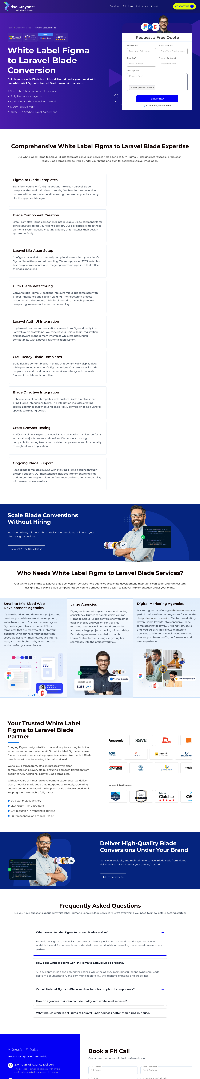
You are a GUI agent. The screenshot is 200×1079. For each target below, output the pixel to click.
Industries (142, 6)
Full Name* (132, 45)
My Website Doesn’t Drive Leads (103, 1017)
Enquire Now (157, 99)
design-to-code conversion (165, 443)
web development (181, 435)
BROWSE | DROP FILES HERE (104, 949)
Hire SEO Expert (179, 1022)
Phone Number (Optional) (154, 908)
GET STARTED (162, 996)
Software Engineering (143, 1017)
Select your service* (99, 919)
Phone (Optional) (167, 58)
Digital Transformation (143, 1032)
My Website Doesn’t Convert (101, 1027)
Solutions (128, 6)
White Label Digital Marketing (52, 1018)
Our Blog (12, 1022)
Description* (133, 70)
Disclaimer (101, 1075)
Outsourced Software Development (56, 1042)
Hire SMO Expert (180, 1027)
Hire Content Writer (181, 1037)
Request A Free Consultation (26, 373)
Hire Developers (179, 1017)
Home (11, 28)
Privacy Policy (88, 1075)
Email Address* (166, 45)
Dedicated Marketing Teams (51, 1032)
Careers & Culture (17, 1042)
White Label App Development (53, 1027)
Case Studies (15, 1037)
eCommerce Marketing (144, 1037)
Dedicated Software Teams (51, 1037)
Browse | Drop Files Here (142, 87)
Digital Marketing (141, 1027)
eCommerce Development (146, 1022)
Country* (131, 58)
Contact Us (182, 6)
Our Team (13, 1027)
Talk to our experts (113, 700)
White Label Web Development (53, 1023)
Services (114, 6)
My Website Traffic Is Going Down (103, 1022)
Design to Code (23, 28)
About (154, 6)
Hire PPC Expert (179, 1032)
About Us (13, 1017)
